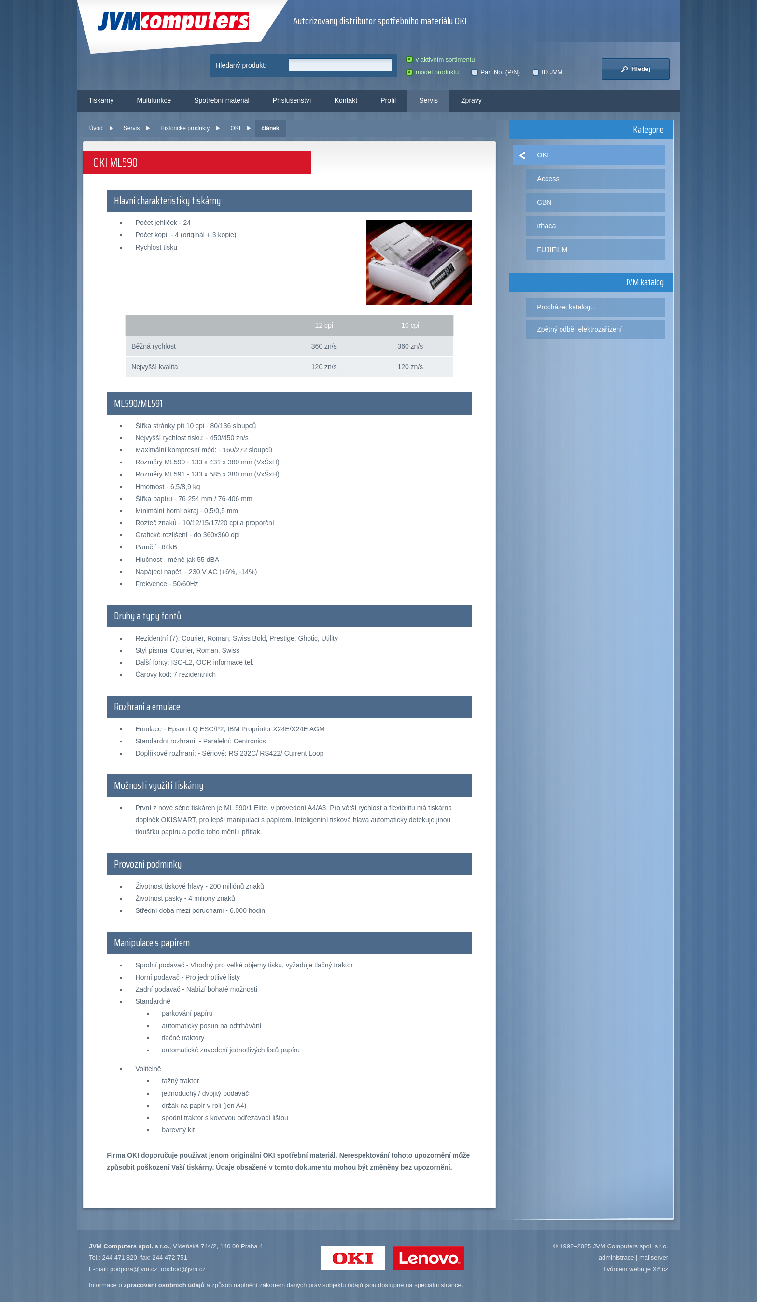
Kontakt (346, 100)
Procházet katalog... (566, 307)
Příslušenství (292, 100)
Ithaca (546, 226)
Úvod (96, 128)
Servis (428, 100)
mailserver (653, 1257)
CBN (544, 202)
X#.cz (660, 1269)
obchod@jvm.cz (183, 1269)
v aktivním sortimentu (440, 59)
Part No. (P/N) (495, 72)
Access (548, 178)
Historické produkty (185, 128)
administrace (616, 1257)
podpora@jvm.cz (133, 1269)
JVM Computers (173, 21)
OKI (235, 128)
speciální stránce (438, 1284)
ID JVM (547, 72)
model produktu (432, 72)
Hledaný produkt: (240, 65)
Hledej (635, 69)
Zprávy (471, 100)
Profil (388, 100)
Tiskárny (100, 100)
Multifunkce (154, 100)
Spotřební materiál (221, 100)
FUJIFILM (552, 249)
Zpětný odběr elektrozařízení (579, 329)
